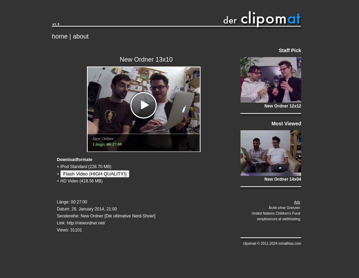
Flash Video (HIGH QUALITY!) (94, 173)
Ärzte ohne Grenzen (284, 208)
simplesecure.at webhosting (278, 219)
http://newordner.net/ (86, 223)
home (60, 36)
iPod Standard (73, 166)
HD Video (69, 181)
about (81, 36)
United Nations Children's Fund (276, 213)
